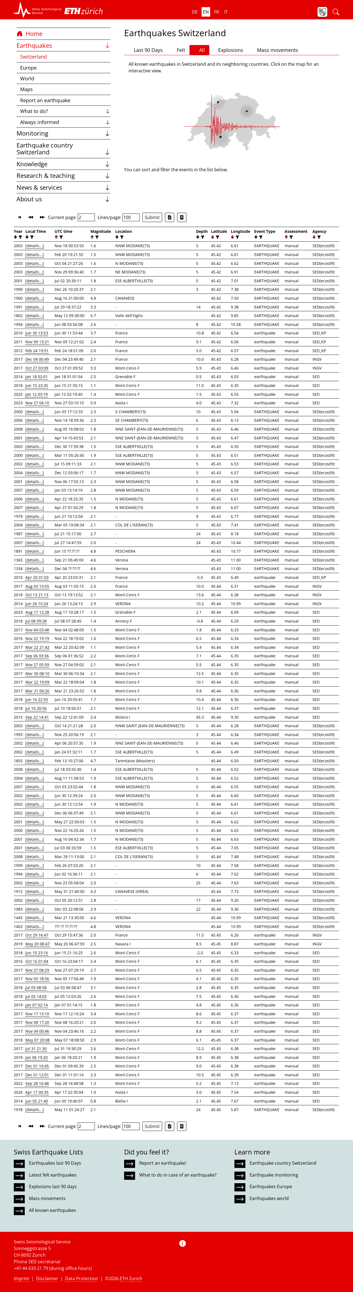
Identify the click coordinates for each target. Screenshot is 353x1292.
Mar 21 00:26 (37, 691)
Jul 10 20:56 (36, 708)
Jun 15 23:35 (36, 385)
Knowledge (63, 164)
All (199, 50)
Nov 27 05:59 (37, 664)
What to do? (65, 111)
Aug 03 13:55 (37, 586)
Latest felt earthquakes (53, 1175)
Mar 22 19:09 (37, 682)
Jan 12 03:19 (36, 394)
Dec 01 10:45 (37, 1066)
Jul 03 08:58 (36, 987)
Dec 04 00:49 (37, 359)
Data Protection (81, 1278)
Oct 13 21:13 (36, 594)
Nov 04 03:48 (37, 629)
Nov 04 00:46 (37, 1031)
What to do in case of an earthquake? (177, 1175)
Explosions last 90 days (53, 1186)
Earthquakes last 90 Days (55, 1163)
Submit (152, 217)
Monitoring (63, 133)
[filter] (19, 237)
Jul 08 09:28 (36, 621)
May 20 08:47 (37, 943)
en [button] (206, 12)
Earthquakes (63, 45)
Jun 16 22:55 (36, 699)
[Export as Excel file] (169, 217)
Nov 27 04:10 (37, 402)
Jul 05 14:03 (36, 996)
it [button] (226, 12)
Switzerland (33, 56)
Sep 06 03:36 (37, 655)
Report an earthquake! (162, 1163)
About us (63, 199)
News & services (63, 187)
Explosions (228, 49)
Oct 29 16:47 (36, 935)
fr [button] (216, 12)
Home (29, 33)
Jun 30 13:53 (36, 333)
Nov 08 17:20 (37, 1022)
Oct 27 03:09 (36, 368)
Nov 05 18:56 (37, 978)
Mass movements (275, 50)
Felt (178, 50)
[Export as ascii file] (181, 217)
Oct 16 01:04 (36, 961)
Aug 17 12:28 (37, 612)
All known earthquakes (52, 1210)
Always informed (65, 122)
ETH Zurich (131, 1278)
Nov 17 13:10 (37, 1013)
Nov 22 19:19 (37, 638)
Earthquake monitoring (274, 1175)
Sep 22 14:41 (37, 717)
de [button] (195, 12)
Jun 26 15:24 (36, 603)
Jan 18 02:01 (36, 376)
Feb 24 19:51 (37, 350)
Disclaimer (47, 1278)
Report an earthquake (45, 100)
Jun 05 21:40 (36, 1101)
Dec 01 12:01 (37, 1074)
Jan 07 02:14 (36, 1005)
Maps (26, 89)
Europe (28, 67)
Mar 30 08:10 (37, 673)
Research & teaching (63, 175)
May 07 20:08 (37, 1040)
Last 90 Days (146, 50)
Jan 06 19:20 (36, 1057)
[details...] (34, 245)
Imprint (21, 1278)
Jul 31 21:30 (36, 1048)
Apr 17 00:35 (37, 1092)
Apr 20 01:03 (37, 577)
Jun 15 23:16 (36, 952)
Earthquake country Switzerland (63, 149)
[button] (37, 9)
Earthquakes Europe (271, 1186)
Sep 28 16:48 (37, 1083)
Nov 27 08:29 (37, 970)
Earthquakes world (269, 1198)
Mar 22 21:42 (37, 647)
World (27, 78)
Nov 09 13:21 (37, 341)
